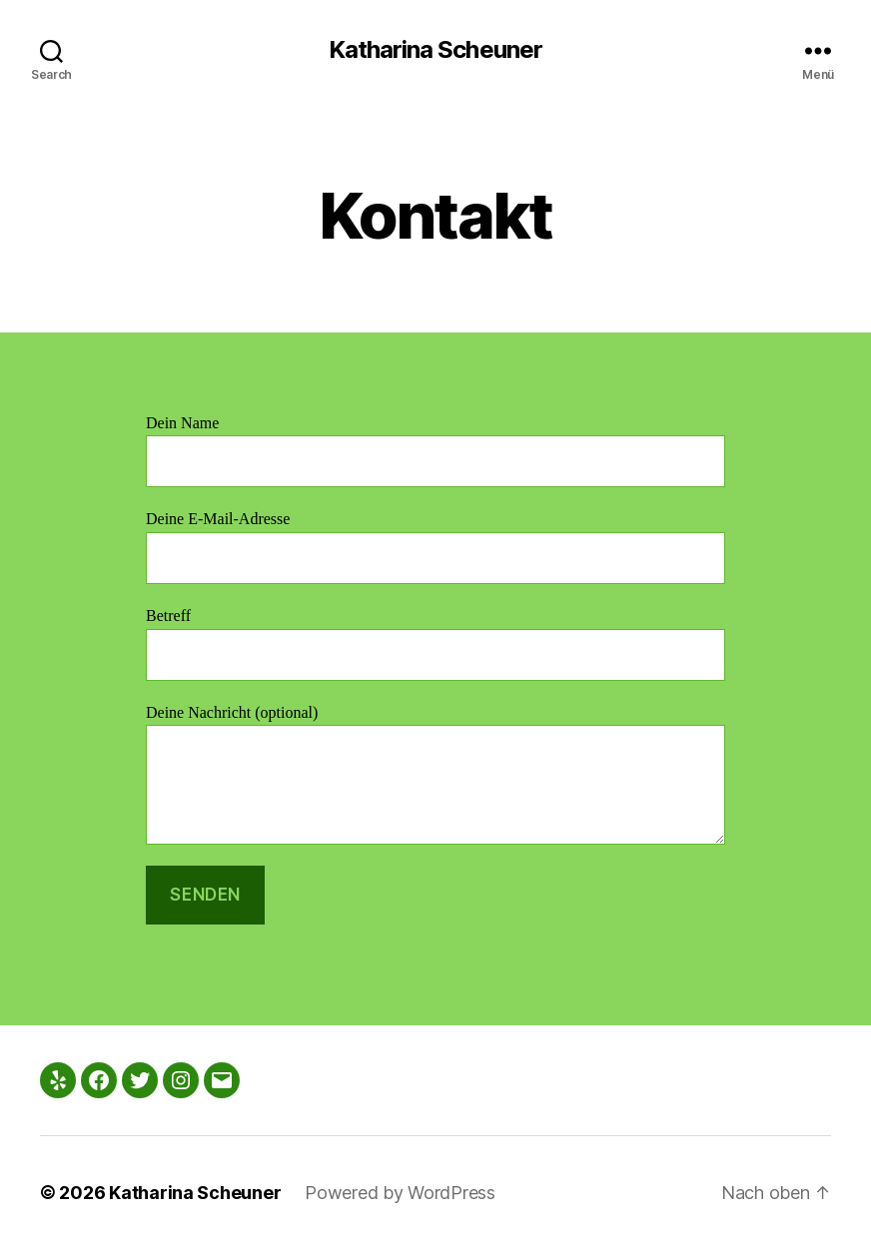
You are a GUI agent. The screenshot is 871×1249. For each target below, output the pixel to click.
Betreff (435, 643)
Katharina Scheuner (435, 50)
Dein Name (435, 450)
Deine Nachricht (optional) (435, 774)
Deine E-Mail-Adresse (435, 546)
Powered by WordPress (400, 1192)
